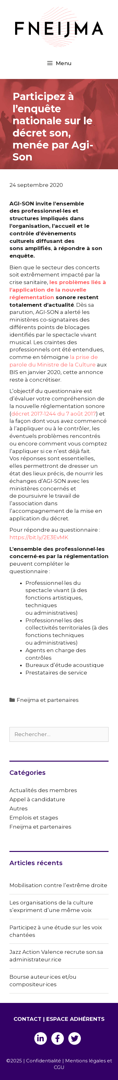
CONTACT (28, 1019)
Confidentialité (43, 1061)
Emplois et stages (33, 817)
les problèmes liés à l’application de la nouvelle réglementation (57, 289)
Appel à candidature (37, 799)
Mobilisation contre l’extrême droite (58, 885)
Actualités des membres (43, 790)
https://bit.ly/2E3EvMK (38, 537)
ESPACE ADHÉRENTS (75, 1019)
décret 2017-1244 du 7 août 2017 (53, 414)
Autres (18, 808)
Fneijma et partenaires (48, 700)
